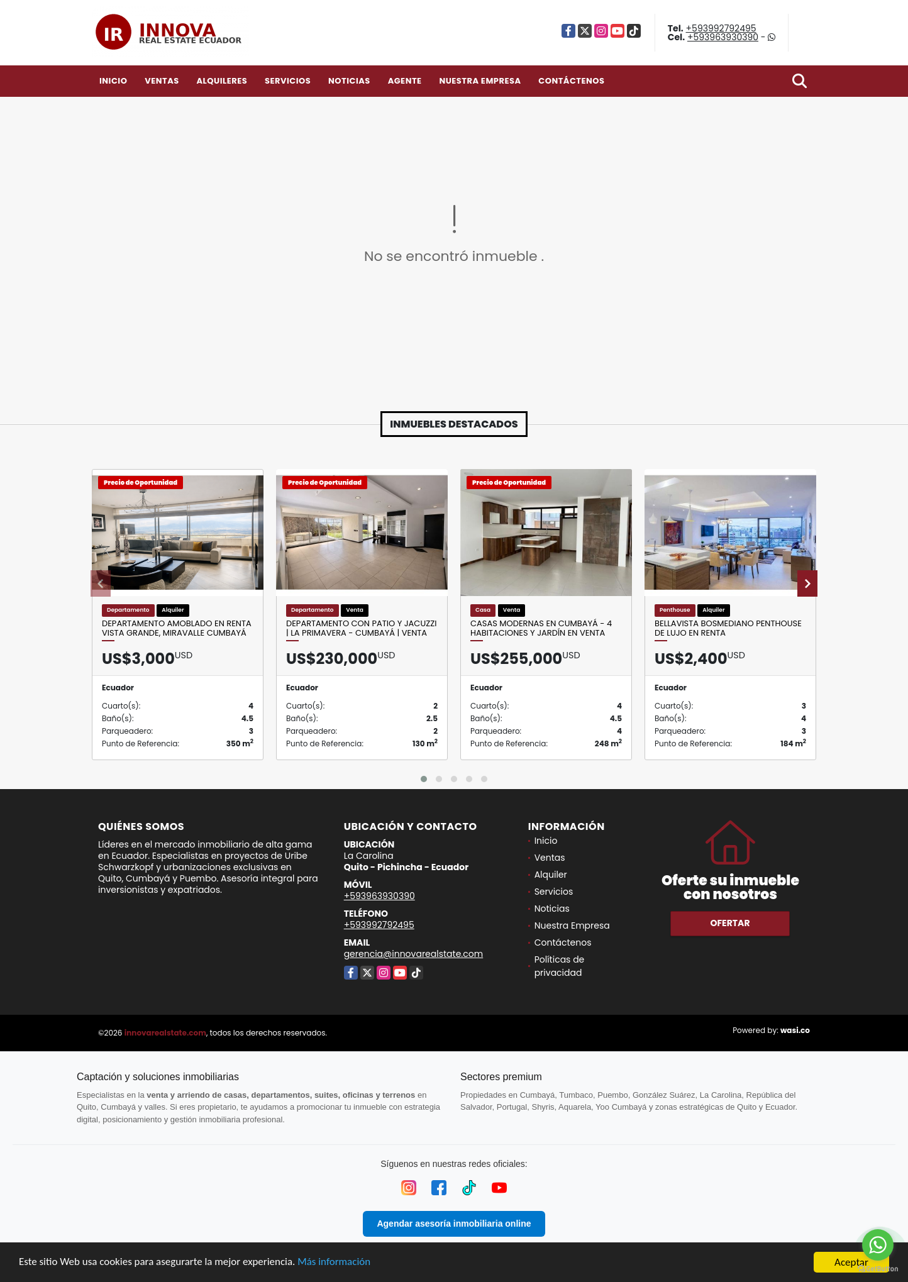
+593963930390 (722, 37)
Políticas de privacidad (559, 966)
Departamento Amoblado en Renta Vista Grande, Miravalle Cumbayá (177, 628)
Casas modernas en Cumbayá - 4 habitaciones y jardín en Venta (541, 628)
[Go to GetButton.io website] (878, 1269)
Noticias (349, 81)
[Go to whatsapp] (878, 1245)
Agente (405, 81)
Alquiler (550, 874)
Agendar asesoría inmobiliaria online (454, 1223)
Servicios (288, 81)
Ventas (162, 81)
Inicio (113, 81)
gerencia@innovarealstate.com (414, 954)
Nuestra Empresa (480, 81)
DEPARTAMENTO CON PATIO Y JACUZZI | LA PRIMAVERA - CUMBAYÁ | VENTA (361, 628)
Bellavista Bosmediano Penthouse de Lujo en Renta (728, 628)
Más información (335, 1263)
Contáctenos (571, 81)
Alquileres (221, 81)
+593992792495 (721, 28)
